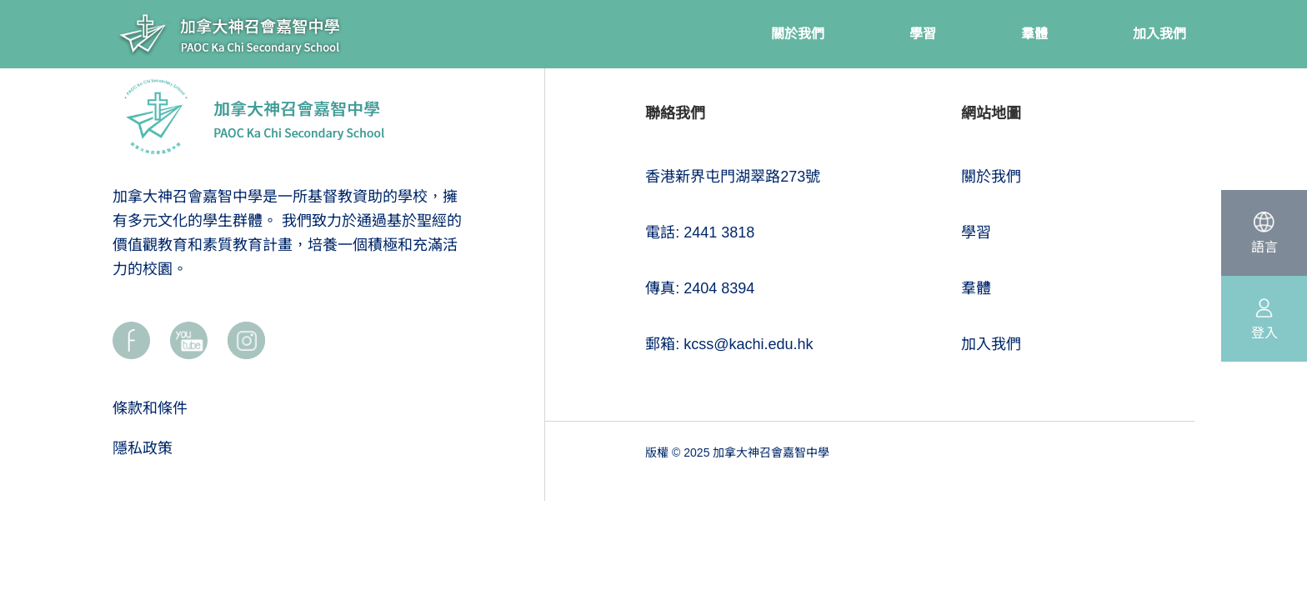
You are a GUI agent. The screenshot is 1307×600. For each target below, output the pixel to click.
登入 (1264, 333)
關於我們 (991, 176)
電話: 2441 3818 (699, 232)
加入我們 (991, 344)
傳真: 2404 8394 (699, 288)
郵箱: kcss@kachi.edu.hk (729, 344)
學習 (976, 232)
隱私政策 (143, 448)
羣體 (976, 288)
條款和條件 (150, 408)
